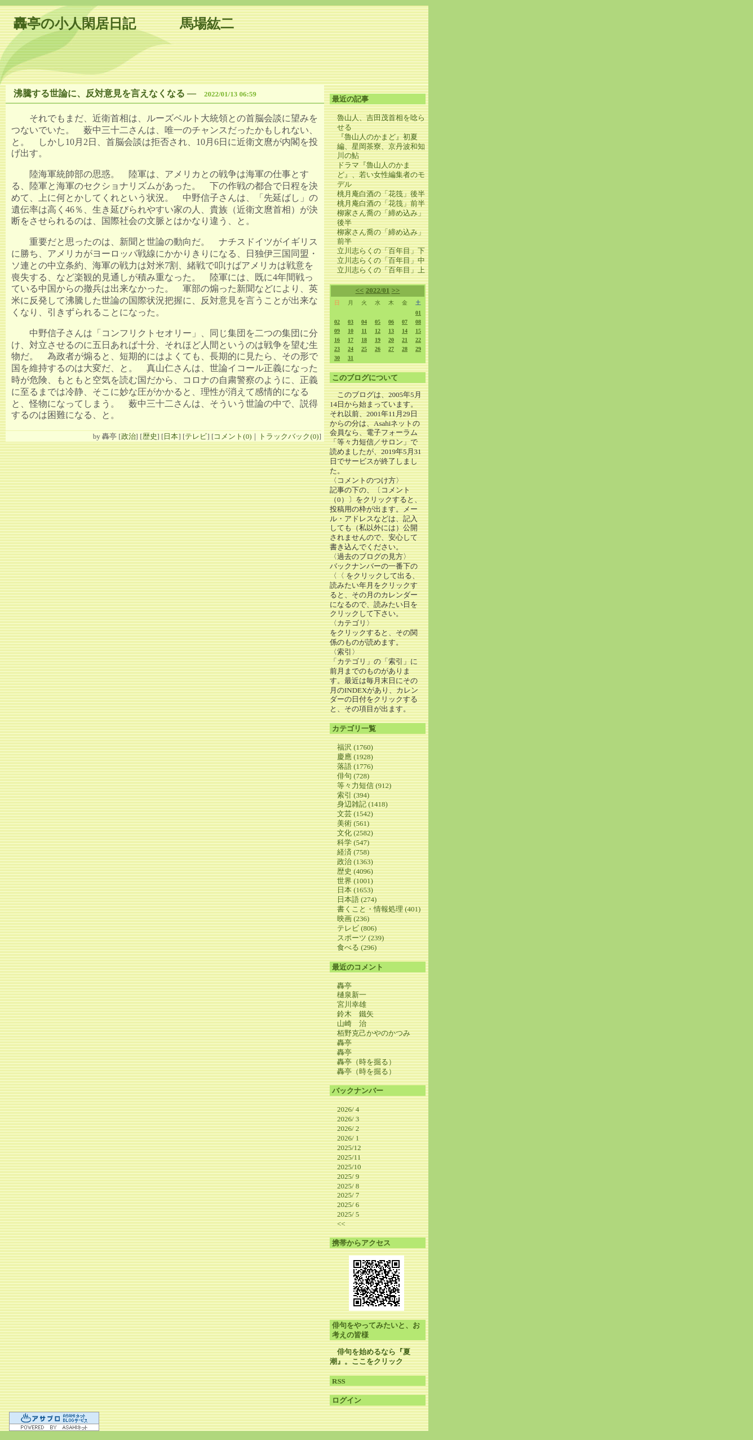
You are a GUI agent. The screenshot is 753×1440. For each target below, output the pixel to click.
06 (391, 322)
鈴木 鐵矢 (355, 1014)
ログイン (346, 1400)
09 (337, 331)
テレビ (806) (356, 928)
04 (364, 322)
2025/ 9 (348, 1176)
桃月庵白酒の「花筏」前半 (381, 203)
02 (337, 322)
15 (418, 331)
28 (404, 349)
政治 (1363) (355, 861)
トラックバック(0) (288, 436)
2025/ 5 (348, 1214)
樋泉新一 (351, 994)
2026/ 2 (348, 1128)
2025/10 (349, 1166)
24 (350, 349)
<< (360, 290)
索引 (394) (353, 795)
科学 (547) (353, 842)
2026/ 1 (348, 1138)
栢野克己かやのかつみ (373, 1033)
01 (418, 313)
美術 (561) (353, 823)
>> (396, 290)
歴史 (150, 436)
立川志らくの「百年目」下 (381, 250)
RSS (339, 1381)
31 (350, 358)
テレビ (196, 436)
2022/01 (378, 290)
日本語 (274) (356, 899)
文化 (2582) (355, 833)
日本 (170, 436)
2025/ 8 (348, 1186)
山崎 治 (351, 1023)
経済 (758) (353, 852)
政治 (128, 436)
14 (404, 331)
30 (337, 358)
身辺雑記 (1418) (362, 804)
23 (337, 349)
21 (404, 340)
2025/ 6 (348, 1204)
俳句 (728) (353, 776)
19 (377, 340)
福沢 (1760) (355, 747)
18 (364, 340)
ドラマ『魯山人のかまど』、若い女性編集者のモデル (381, 174)
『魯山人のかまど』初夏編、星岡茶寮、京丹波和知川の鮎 (381, 146)
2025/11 (349, 1157)
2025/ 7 (348, 1195)
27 (391, 349)
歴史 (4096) (355, 871)
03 (350, 322)
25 (364, 349)
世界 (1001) (355, 881)
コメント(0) (232, 436)
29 (418, 349)
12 (377, 331)
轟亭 (344, 985)
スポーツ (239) (360, 937)
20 (391, 340)
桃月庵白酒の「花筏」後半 (381, 194)
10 (350, 331)
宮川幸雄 (351, 1004)
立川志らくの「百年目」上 (381, 270)
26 (377, 349)
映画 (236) (353, 918)
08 (418, 322)
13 (391, 331)
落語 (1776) (355, 766)
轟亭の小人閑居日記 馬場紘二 (124, 23)
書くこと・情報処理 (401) (378, 909)
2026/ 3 (348, 1119)
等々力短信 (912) (364, 785)
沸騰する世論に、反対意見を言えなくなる (99, 93)
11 (363, 331)
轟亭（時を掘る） (366, 1062)
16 (337, 340)
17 (350, 340)
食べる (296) (356, 947)
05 (377, 322)
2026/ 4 (348, 1109)
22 (418, 340)
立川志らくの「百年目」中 (381, 260)
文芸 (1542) (355, 813)
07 (404, 322)
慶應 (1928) (355, 756)
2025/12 (349, 1147)
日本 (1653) (355, 890)
